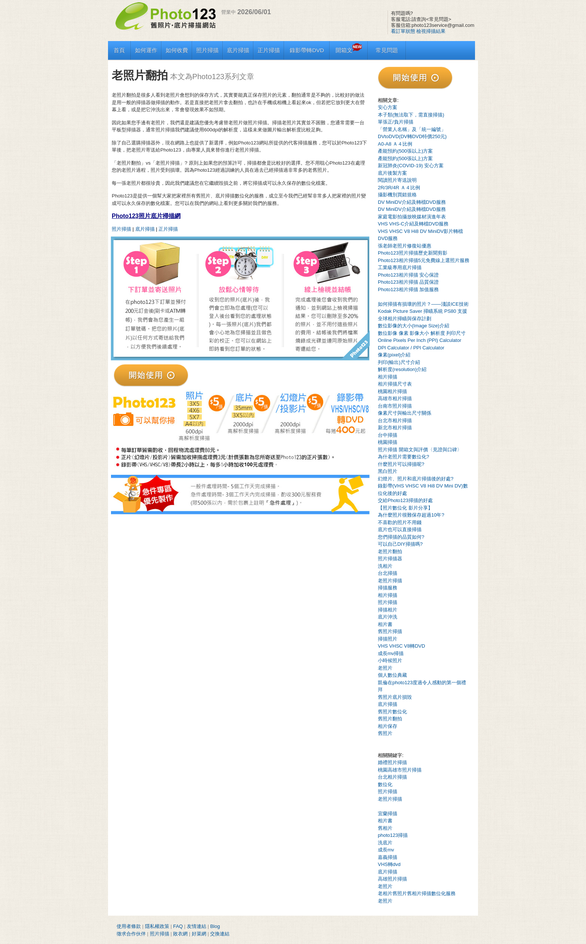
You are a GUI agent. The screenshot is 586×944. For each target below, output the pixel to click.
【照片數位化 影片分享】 (405, 508)
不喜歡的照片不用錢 (400, 522)
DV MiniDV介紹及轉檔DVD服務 (412, 202)
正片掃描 (268, 50)
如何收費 (177, 50)
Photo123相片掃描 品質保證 (408, 282)
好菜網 (199, 934)
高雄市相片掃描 (395, 398)
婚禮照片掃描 (392, 762)
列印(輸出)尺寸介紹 (399, 362)
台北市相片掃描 (395, 420)
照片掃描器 (390, 558)
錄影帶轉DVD (307, 50)
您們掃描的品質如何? (401, 537)
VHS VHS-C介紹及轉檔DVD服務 (413, 224)
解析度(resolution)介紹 (402, 369)
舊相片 (385, 828)
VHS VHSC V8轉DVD (401, 646)
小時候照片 (390, 660)
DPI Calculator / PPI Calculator (411, 348)
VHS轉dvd (389, 864)
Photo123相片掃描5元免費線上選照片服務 (423, 260)
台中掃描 (387, 435)
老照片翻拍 (390, 551)
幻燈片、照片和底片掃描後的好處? (415, 479)
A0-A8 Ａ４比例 (395, 144)
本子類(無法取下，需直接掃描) (411, 115)
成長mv (386, 850)
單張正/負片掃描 (395, 122)
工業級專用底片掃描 (400, 267)
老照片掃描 (390, 580)
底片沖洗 (387, 617)
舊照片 (385, 733)
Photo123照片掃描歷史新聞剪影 (412, 253)
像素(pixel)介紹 (394, 355)
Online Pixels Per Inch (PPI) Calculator (419, 340)
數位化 (385, 784)
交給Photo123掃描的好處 (405, 500)
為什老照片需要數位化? (403, 456)
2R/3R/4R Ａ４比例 (399, 187)
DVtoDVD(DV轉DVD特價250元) (412, 136)
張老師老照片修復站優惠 (404, 246)
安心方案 (387, 107)
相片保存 (387, 726)
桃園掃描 (387, 442)
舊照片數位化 (392, 711)
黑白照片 (387, 471)
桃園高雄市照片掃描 (400, 770)
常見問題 (387, 50)
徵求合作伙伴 (131, 934)
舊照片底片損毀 (395, 697)
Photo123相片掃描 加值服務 (408, 289)
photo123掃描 (393, 835)
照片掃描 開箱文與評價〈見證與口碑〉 (420, 449)
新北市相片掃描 (395, 427)
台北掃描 (387, 573)
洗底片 (385, 842)
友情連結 (196, 926)
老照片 (385, 668)
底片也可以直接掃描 (400, 529)
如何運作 (146, 50)
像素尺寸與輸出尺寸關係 (404, 413)
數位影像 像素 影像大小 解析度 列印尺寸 (422, 333)
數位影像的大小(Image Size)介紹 (413, 325)
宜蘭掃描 (387, 813)
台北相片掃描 (392, 777)
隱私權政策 (157, 926)
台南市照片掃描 (395, 406)
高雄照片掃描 (392, 879)
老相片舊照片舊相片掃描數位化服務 (417, 893)
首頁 (119, 50)
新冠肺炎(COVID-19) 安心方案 (411, 165)
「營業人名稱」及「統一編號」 (412, 129)
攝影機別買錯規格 (397, 194)
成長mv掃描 (391, 653)
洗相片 (385, 566)
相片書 (385, 624)
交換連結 (219, 934)
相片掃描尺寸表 (395, 384)
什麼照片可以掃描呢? (401, 464)
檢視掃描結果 (430, 31)
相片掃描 (387, 377)
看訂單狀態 (403, 31)
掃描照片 (387, 639)
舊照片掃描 (390, 631)
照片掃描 (207, 50)
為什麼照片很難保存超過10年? (411, 515)
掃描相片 (387, 610)
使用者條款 (129, 926)
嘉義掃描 (387, 857)
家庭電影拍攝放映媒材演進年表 (412, 216)
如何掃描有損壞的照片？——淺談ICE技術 (423, 304)
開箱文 (349, 50)
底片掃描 (238, 50)
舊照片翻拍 (390, 719)
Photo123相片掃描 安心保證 (408, 275)
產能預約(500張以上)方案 (405, 151)
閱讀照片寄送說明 (397, 180)
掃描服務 (387, 588)
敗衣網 (180, 934)
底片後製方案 (392, 173)
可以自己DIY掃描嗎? (400, 544)
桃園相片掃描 (392, 391)
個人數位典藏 (392, 675)
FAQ (178, 926)
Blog (215, 926)
